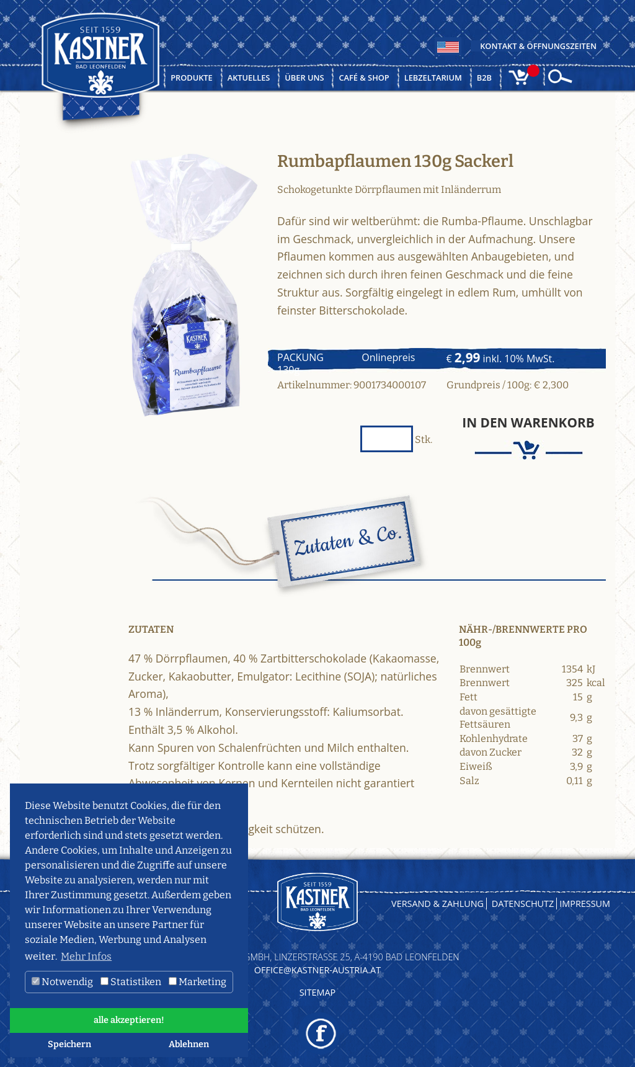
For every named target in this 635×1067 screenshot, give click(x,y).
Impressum (584, 903)
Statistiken (130, 982)
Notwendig (62, 982)
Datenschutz (523, 903)
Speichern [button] (69, 1044)
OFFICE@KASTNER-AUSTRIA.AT (317, 970)
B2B (484, 77)
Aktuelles (249, 77)
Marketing (197, 982)
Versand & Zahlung (437, 903)
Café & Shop (364, 77)
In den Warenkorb (528, 422)
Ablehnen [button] (189, 1044)
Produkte (192, 77)
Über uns (304, 77)
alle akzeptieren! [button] (129, 1020)
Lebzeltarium (433, 77)
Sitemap (318, 992)
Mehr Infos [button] (86, 956)
